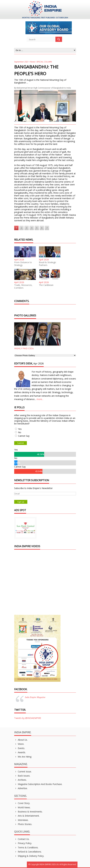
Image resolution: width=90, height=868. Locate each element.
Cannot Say (23, 435)
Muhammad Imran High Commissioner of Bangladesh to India (44, 88)
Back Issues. (22, 775)
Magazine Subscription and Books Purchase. (38, 784)
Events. (19, 748)
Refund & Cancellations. (28, 851)
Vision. (19, 743)
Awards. (20, 752)
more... (40, 399)
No (19, 432)
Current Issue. (23, 771)
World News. (22, 807)
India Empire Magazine (35, 697)
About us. (21, 739)
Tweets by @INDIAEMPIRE (27, 718)
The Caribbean (46, 285)
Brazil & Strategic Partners (47, 264)
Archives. (20, 779)
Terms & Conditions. (26, 847)
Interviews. (21, 820)
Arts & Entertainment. (27, 815)
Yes (20, 428)
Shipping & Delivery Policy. (29, 855)
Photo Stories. (23, 824)
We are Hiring (22, 756)
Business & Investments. (28, 811)
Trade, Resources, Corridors (23, 286)
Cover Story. (22, 803)
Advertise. (21, 788)
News (32, 61)
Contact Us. (21, 839)
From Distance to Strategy (23, 264)
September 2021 (21, 61)
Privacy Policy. (23, 843)
